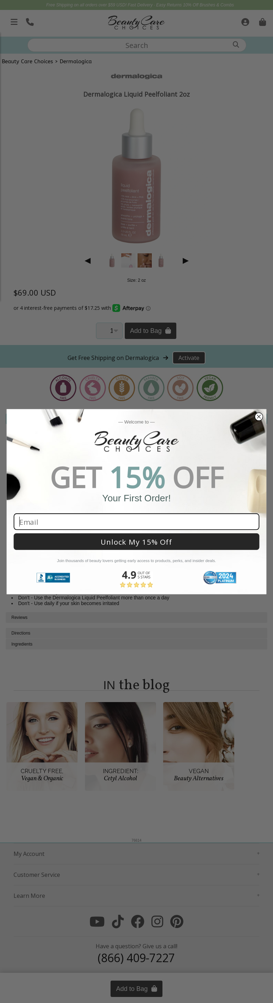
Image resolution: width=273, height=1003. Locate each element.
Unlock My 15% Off (136, 541)
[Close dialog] (259, 416)
